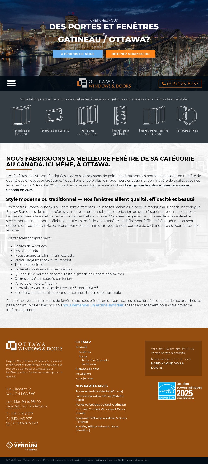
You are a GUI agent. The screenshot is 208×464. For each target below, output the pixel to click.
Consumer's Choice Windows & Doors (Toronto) (101, 419)
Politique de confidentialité (110, 460)
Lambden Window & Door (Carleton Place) (100, 397)
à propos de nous (77, 54)
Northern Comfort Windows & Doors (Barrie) (100, 411)
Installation (83, 373)
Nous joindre (84, 378)
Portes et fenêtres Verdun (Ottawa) (99, 391)
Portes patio (89, 364)
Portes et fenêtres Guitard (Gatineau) (101, 404)
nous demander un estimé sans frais (93, 305)
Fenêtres (85, 352)
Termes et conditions (137, 460)
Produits (81, 347)
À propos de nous (87, 368)
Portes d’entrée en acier (95, 360)
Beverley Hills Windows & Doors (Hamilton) (97, 428)
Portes (83, 356)
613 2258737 (182, 83)
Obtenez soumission (130, 54)
